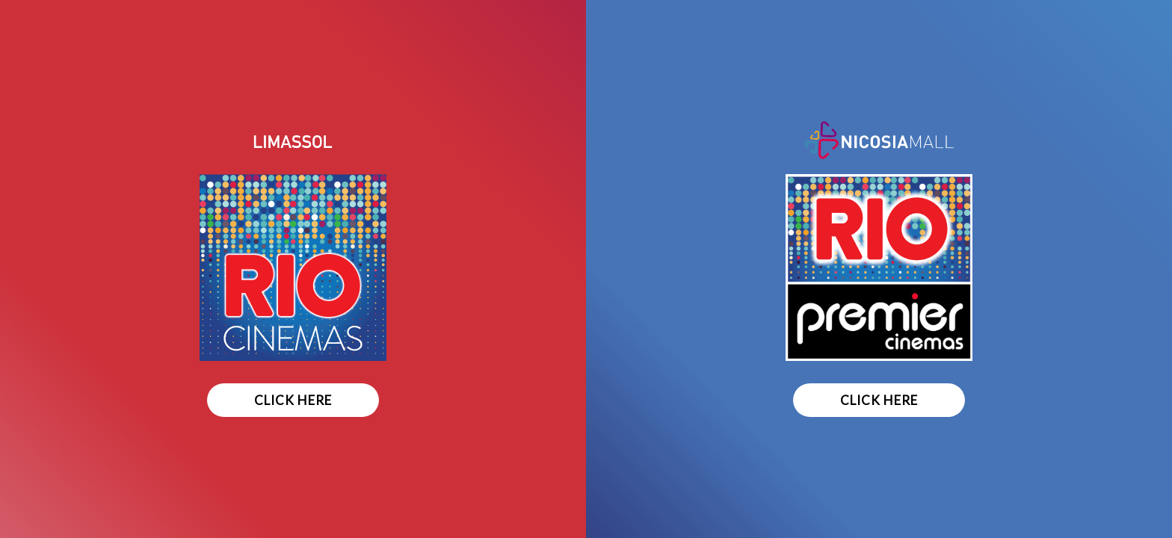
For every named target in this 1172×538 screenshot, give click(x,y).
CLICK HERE (293, 400)
